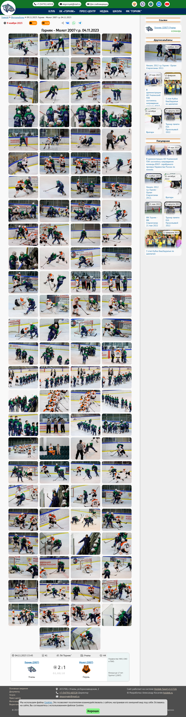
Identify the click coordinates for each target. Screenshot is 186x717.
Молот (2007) (86, 662)
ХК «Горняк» (67, 11)
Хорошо (93, 711)
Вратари (150, 132)
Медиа (104, 11)
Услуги (12, 695)
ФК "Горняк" (134, 11)
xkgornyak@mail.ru (72, 4)
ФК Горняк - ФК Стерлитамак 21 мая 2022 (152, 221)
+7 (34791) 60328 (45, 4)
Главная (5, 17)
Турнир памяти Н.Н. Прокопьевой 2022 (172, 128)
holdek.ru (168, 692)
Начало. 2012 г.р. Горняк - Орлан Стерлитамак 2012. (161, 66)
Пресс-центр (88, 11)
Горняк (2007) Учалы (165, 27)
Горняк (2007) (32, 662)
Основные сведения (18, 688)
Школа (117, 11)
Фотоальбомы (17, 17)
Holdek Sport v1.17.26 (165, 688)
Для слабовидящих (99, 4)
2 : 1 (61, 667)
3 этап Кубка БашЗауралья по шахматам (172, 101)
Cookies (48, 702)
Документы (14, 692)
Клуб (52, 11)
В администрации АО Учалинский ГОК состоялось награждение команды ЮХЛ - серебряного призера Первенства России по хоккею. (153, 104)
